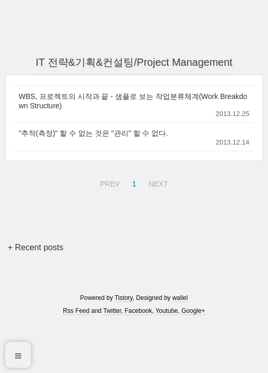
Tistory (124, 298)
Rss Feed (76, 310)
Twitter (112, 310)
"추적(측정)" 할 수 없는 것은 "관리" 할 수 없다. (93, 133)
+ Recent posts (35, 247)
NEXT (157, 182)
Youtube (167, 310)
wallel (180, 298)
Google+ (193, 310)
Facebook (138, 310)
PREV (108, 182)
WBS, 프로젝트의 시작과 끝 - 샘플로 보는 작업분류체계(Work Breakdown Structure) (133, 101)
